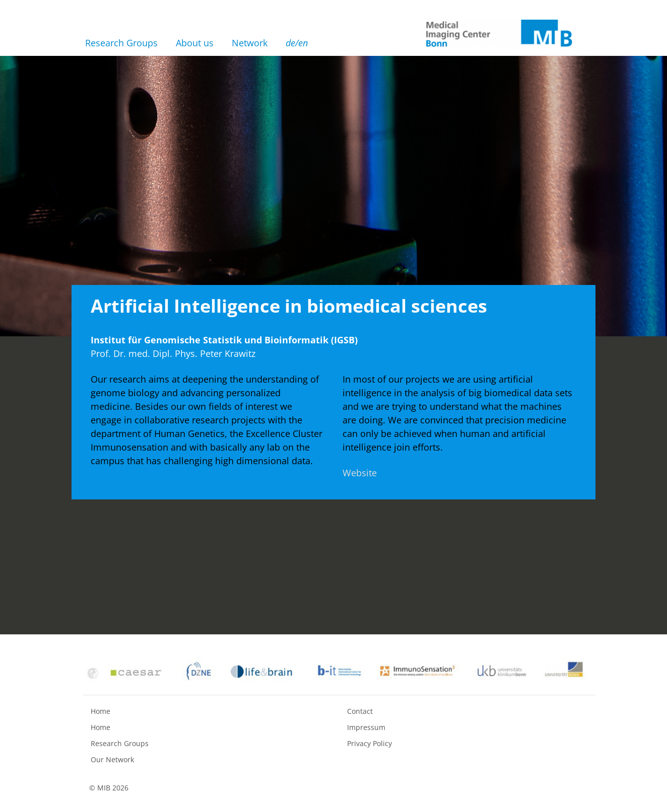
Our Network (112, 759)
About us (195, 43)
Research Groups (121, 43)
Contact (360, 711)
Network (250, 43)
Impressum (366, 727)
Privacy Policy (369, 743)
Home (100, 711)
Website (360, 473)
